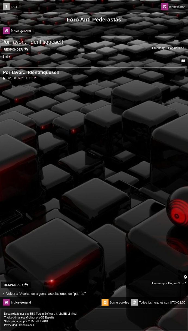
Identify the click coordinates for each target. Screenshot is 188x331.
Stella (6, 56)
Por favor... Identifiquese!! (32, 42)
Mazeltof (36, 321)
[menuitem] (10, 7)
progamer (17, 321)
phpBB (29, 313)
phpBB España (45, 317)
